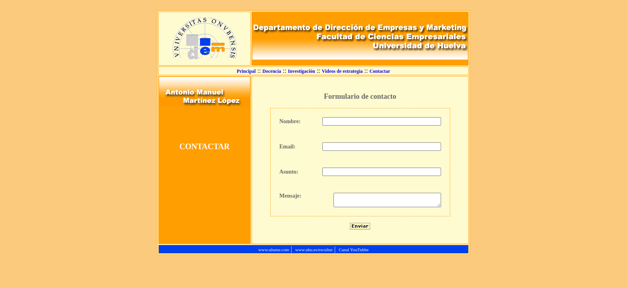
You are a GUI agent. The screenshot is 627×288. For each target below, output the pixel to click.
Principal (246, 71)
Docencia (271, 71)
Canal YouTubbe (354, 252)
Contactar (379, 71)
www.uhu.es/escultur (314, 252)
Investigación (301, 71)
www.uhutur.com (273, 252)
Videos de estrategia (342, 71)
